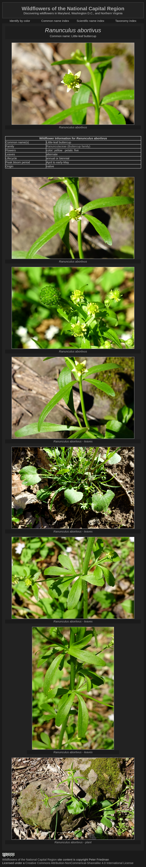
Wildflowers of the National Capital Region (29, 859)
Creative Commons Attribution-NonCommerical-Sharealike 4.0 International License (79, 863)
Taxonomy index (125, 20)
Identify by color (20, 20)
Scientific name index (90, 20)
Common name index (55, 20)
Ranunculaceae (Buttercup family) (68, 146)
